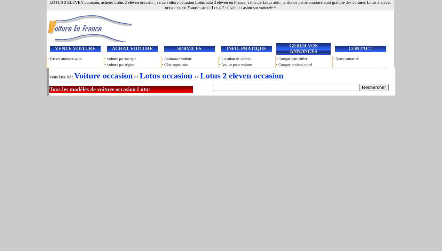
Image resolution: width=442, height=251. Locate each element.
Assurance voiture (178, 58)
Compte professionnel (295, 64)
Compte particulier (292, 58)
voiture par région (121, 64)
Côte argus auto (176, 64)
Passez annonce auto (65, 58)
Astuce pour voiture (236, 64)
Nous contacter (347, 58)
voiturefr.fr (267, 8)
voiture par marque (121, 58)
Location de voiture (236, 58)
